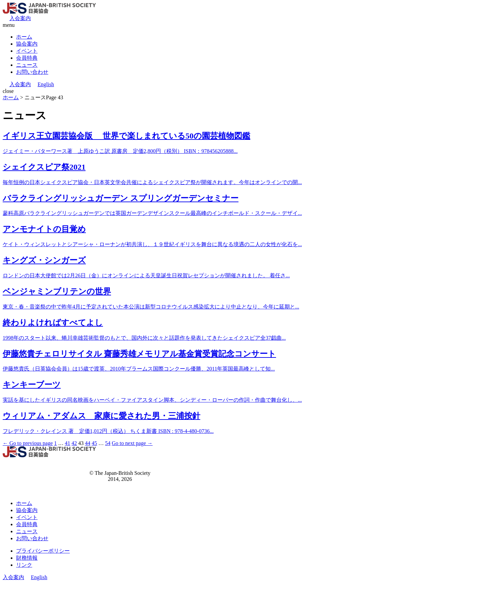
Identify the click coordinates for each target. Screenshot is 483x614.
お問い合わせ (32, 72)
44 (87, 443)
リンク (24, 565)
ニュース (27, 65)
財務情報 (27, 558)
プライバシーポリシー (43, 551)
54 (107, 443)
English (46, 84)
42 (74, 443)
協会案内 (27, 44)
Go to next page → (132, 443)
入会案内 (20, 18)
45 (94, 443)
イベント (27, 51)
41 (67, 443)
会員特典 (27, 58)
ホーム (24, 37)
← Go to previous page (28, 443)
